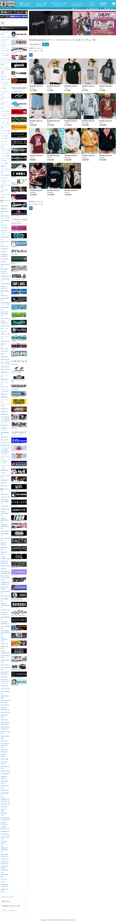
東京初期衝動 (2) (5, 433)
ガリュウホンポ (19, 557)
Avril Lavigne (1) (5, 531)
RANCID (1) (4, 807)
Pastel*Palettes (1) (5, 280)
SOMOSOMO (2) (5, 308)
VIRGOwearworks (19, 151)
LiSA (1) (3, 261)
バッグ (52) (4, 136)
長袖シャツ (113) (4, 73)
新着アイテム (24, 4)
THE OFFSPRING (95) (4, 874)
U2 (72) (3, 882)
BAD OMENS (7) (5, 534)
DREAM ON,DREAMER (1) (5, 605)
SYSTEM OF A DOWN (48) (5, 862)
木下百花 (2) (4, 351)
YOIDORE (19, 128)
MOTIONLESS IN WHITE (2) (5, 728)
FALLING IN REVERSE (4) (5, 622)
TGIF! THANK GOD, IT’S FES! (19, 378)
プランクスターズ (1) (5, 457)
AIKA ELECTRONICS (19, 441)
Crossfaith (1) (5, 228)
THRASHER (19, 394)
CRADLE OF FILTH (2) (4, 588)
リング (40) (4, 163)
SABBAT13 (19, 315)
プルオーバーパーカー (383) (5, 54)
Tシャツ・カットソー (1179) (5, 68)
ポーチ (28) (4, 138)
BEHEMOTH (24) (4, 548)
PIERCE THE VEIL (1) (5, 782)
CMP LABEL (19, 284)
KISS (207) (4, 677)
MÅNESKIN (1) (5, 705)
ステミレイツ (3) (5, 400)
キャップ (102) (5, 118)
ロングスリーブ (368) (5, 63)
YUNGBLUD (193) (4, 890)
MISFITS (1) (4, 720)
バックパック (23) (5, 145)
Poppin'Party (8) (5, 283)
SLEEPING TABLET (19, 104)
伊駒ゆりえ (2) (5, 334)
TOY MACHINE (19, 120)
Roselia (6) (4, 295)
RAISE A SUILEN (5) (4, 287)
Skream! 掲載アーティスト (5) (5, 303)
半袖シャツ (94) (5, 79)
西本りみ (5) (4, 440)
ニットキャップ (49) (5, 127)
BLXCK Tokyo (19, 487)
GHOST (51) (4, 644)
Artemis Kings (19, 213)
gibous (19, 143)
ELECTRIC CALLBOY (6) (5, 613)
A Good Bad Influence (19, 135)
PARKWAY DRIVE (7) (4, 777)
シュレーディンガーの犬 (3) (5, 390)
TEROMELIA (19, 580)
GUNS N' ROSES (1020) (5, 652)
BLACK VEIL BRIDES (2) (4, 562)
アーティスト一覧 (58, 4)
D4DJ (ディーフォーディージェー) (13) (5, 232)
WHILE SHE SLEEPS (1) (4, 885)
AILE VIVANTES (19, 479)
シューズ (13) (5, 153)
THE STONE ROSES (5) (4, 855)
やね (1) (3, 473)
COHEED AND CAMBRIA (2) (5, 583)
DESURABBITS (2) (5, 238)
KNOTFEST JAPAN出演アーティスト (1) (5, 681)
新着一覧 (109, 8)
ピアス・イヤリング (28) (5, 159)
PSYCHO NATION (19, 89)
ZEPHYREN (19, 605)
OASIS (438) (4, 759)
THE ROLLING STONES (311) (5, 818)
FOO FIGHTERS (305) (4, 639)
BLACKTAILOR (19, 159)
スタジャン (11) (5, 37)
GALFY (19, 42)
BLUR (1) (3, 568)
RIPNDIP (19, 244)
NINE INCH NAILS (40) (4, 751)
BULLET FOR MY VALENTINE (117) (5, 577)
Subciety (19, 73)
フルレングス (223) (5, 103)
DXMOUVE (19, 331)
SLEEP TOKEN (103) (5, 838)
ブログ (91, 4)
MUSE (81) (4, 741)
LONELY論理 (19, 510)
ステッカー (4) (5, 194)
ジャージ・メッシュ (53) (5, 87)
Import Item (19, 644)
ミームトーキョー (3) (5, 466)
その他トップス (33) (5, 98)
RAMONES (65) (5, 804)
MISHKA (19, 526)
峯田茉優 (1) (4, 470)
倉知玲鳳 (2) (4, 357)
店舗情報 (103, 4)
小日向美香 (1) (5, 367)
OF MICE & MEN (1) (4, 763)
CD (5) (3, 197)
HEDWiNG (19, 503)
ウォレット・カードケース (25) (5, 149)
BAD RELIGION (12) (5, 539)
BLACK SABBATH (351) (5, 557)
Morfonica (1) (5, 269)
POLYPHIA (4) (5, 790)
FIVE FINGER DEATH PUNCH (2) (5, 632)
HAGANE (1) (4, 249)
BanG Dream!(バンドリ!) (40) (5, 217)
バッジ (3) (4, 178)
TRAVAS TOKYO (19, 221)
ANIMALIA (19, 565)
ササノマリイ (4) (5, 376)
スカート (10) (5, 111)
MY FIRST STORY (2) (4, 272)
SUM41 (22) (4, 859)
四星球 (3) (4, 394)
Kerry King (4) (5, 665)
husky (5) (3, 251)
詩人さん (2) (4, 387)
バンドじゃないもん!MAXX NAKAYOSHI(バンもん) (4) (5, 450)
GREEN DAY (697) (4, 647)
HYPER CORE (19, 549)
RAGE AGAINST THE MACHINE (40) (5, 799)
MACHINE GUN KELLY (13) (5, 701)
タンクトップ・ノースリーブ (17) (5, 93)
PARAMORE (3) (5, 774)
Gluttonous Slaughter (19, 534)
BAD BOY (19, 425)
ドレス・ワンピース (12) (5, 115)
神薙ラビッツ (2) (5, 345)
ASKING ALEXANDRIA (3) (5, 513)
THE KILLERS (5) (5, 668)
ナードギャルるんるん (19, 464)
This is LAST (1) (5, 318)
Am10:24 (19, 323)
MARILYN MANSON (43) (5, 709)
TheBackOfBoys (19, 518)
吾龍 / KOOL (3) (5, 369)
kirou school (19, 682)
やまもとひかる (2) (5, 476)
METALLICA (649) (4, 716)
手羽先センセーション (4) (5, 429)
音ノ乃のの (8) (5, 442)
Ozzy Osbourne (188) (5, 767)
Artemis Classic (19, 205)
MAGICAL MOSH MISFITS (19, 260)
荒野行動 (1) (4, 494)
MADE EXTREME (19, 369)
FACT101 (19, 541)
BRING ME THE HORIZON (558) (5, 572)
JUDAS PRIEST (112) (5, 661)
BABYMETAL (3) (5, 212)
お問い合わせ (14, 901)
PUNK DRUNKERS (19, 112)
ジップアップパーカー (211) (5, 50)
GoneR (19, 410)
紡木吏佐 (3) (4, 425)
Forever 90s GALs (19, 456)
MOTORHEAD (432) (5, 737)
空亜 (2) (3, 354)
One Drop (19, 338)
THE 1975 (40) (5, 497)
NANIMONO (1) (5, 276)
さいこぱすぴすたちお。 (19, 276)
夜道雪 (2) (4, 483)
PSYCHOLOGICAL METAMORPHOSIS (19, 597)
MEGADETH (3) (5, 712)
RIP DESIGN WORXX (19, 667)
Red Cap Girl (19, 197)
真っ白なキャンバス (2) (5, 462)
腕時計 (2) (4, 166)
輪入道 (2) (4, 485)
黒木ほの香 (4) (5, 359)
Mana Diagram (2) (5, 265)
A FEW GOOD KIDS (19, 675)
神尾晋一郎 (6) (5, 341)
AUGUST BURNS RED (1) (5, 520)
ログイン (76, 8)
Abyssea (19, 190)
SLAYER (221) (5, 834)
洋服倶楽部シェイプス (19, 417)
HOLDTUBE (19, 659)
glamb (19, 66)
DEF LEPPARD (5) (5, 592)
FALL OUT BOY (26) (5, 627)
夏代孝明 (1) (4, 437)
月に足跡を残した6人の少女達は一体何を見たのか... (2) (5, 419)
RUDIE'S (19, 307)
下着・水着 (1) (5, 175)
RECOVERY (19, 182)
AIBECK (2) (4, 206)
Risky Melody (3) (5, 292)
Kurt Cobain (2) (5, 688)
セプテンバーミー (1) (5, 405)
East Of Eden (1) (5, 242)
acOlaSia (19, 620)
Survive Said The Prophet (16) (4, 313)
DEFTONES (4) (5, 596)
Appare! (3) (4, 208)
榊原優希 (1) (4, 372)
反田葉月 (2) (4, 414)
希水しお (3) (4, 348)
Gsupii (19, 354)
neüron (19, 346)
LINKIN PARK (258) (5, 697)
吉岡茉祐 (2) (4, 480)
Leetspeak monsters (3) (4, 255)
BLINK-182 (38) (5, 566)
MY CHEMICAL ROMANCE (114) (5, 745)
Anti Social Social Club (19, 613)
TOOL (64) (4, 879)
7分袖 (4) (3, 76)
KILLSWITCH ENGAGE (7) (5, 673)
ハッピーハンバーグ (19, 433)
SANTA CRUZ (19, 628)
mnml (19, 166)
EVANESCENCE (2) (6, 618)
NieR (19, 472)
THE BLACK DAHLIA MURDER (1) (5, 868)
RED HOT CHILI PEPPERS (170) (4, 812)
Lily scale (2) (4, 259)
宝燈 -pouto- (19, 269)
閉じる (45, 44)
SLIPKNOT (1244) (4, 842)
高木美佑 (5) (4, 409)
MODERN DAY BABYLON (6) (5, 723)
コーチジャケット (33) (5, 40)
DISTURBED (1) (4, 600)
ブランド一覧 (40, 4)
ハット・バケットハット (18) (5, 122)
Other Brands (19, 651)
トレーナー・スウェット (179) (5, 59)
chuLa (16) (4, 225)
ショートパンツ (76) (5, 107)
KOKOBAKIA (19, 386)
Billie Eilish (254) (4, 553)
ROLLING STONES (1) (4, 823)
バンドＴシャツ (77, 4)
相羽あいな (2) (5, 326)
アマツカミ (19, 236)
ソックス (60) (5, 156)
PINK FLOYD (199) (5, 786)
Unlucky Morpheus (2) (5, 322)
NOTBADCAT (19, 292)
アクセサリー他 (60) (5, 186)
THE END (19, 362)
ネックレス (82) (5, 133)
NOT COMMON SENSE (19, 636)
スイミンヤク (19, 572)
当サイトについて (14, 897)
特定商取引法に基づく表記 (14, 906)
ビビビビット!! (19, 448)
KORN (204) (4, 686)
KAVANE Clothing (19, 81)
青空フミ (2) (4, 328)
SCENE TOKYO (19, 58)
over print (19, 50)
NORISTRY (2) (5, 445)
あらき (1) (4, 331)
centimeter (19, 35)
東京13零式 (19, 252)
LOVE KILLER (19, 588)
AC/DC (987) (4, 506)
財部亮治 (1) (4, 411)
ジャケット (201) (4, 33)
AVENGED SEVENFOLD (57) (5, 526)
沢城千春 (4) (4, 379)
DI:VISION (19, 495)
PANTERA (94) (5, 771)
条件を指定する (35, 44)
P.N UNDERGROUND (19, 97)
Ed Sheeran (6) (5, 610)
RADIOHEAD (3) (5, 794)
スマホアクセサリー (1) (5, 181)
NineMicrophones (19, 300)
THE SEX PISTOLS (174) (5, 828)
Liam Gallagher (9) (5, 692)
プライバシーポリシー (14, 910)
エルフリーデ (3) (5, 337)
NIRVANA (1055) (3, 755)
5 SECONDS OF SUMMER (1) (5, 501)
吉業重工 (19, 174)
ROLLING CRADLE (19, 402)
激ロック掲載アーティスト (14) (5, 363)
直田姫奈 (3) (4, 397)
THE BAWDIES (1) (5, 221)
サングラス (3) (5, 130)
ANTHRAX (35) (5, 509)
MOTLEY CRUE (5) (5, 732)
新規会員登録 (92, 8)
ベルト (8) (4, 141)
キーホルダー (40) (5, 191)
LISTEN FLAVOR (19, 228)
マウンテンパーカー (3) (5, 45)
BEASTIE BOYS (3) (3, 544)
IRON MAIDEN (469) (5, 656)
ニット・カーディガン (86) (5, 83)
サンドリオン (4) (5, 383)
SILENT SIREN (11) (5, 299)
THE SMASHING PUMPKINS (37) (4, 849)
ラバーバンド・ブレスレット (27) (5, 170)
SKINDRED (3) (5, 831)
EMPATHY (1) (5, 246)
